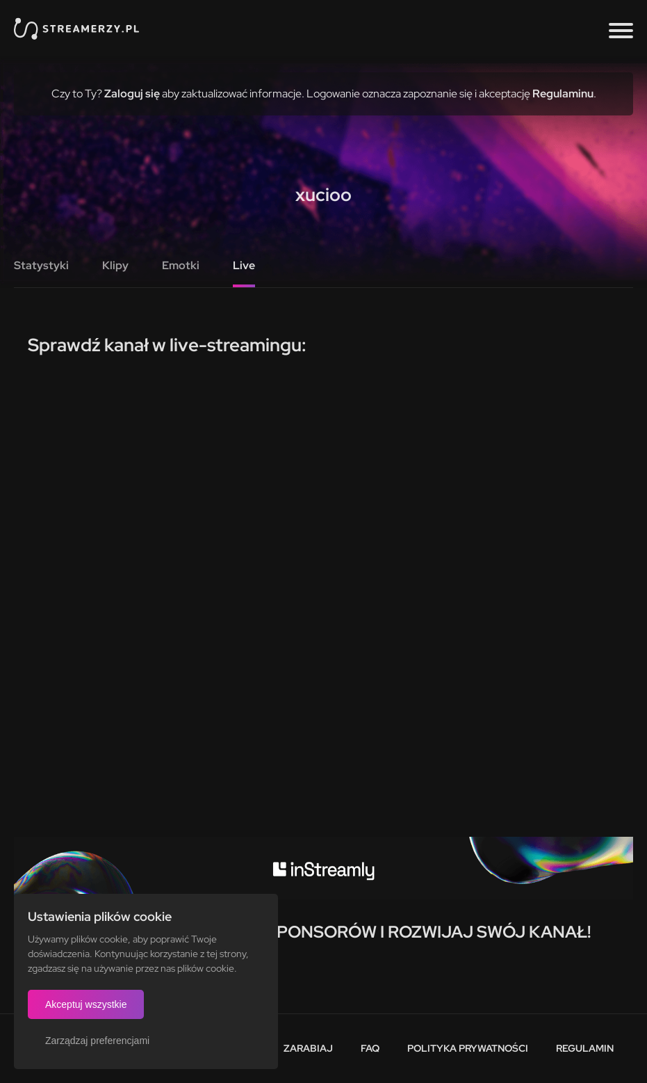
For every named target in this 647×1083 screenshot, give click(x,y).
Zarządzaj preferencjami (97, 1040)
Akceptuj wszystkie (85, 1004)
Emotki (180, 265)
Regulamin (585, 1048)
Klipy (115, 265)
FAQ (370, 1048)
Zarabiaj (308, 1048)
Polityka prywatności (467, 1048)
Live (244, 265)
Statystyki (41, 265)
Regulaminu (562, 93)
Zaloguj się (132, 93)
